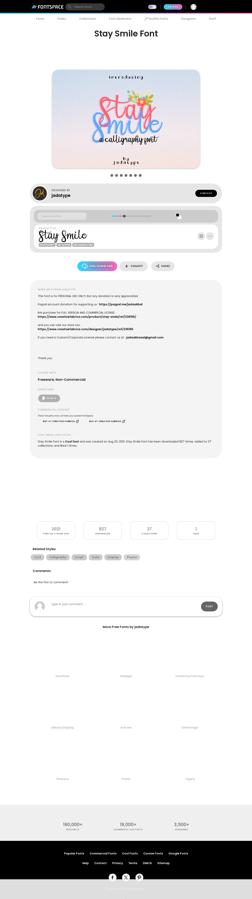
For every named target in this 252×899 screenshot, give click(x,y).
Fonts (40, 19)
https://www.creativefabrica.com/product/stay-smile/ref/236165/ (87, 317)
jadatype (61, 195)
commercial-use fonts (128, 829)
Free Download (97, 266)
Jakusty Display (62, 727)
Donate (49, 398)
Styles (61, 19)
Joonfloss (62, 676)
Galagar (126, 676)
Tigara (190, 779)
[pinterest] (139, 877)
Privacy (117, 863)
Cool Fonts (130, 853)
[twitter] (126, 877)
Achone (126, 727)
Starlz (126, 779)
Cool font (72, 441)
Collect (133, 266)
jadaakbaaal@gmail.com (145, 337)
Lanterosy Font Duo (190, 676)
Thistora (62, 779)
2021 (56, 529)
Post (209, 606)
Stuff (212, 19)
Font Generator (120, 19)
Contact (206, 193)
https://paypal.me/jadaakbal (121, 304)
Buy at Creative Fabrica (61, 421)
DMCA (147, 863)
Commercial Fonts (103, 853)
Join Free (211, 6)
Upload (173, 6)
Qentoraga (190, 727)
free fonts (72, 829)
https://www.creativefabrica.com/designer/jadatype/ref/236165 (85, 329)
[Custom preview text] (62, 216)
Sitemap (163, 863)
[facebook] (113, 877)
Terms (132, 863)
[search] (85, 6)
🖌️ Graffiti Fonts (156, 19)
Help (85, 863)
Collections (87, 19)
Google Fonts (178, 853)
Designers (188, 19)
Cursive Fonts (153, 853)
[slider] (124, 216)
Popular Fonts (74, 853)
